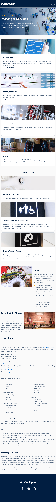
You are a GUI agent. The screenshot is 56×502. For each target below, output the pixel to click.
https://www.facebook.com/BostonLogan (27, 489)
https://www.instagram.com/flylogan (33, 489)
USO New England (48, 347)
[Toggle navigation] (53, 4)
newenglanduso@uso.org (12, 372)
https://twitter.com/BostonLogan (21, 489)
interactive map (30, 470)
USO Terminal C (5, 364)
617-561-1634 (9, 370)
